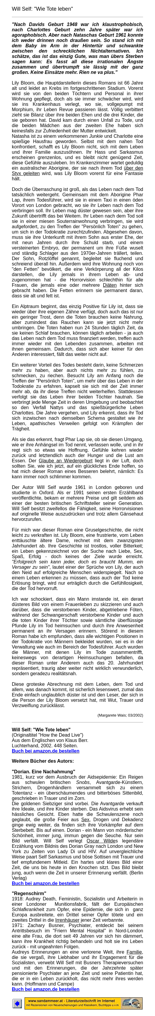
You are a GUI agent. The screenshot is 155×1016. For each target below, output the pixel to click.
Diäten (110, 285)
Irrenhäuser (67, 920)
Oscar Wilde (101, 840)
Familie (134, 952)
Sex (85, 819)
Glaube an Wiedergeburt (66, 460)
